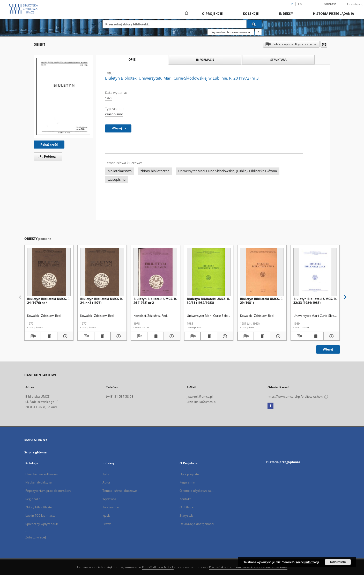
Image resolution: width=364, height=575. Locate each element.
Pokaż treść (49, 144)
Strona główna (35, 452)
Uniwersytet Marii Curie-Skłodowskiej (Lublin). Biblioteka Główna (227, 171)
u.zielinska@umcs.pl (201, 401)
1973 (108, 98)
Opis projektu (189, 474)
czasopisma (116, 179)
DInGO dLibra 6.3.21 (158, 567)
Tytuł (106, 474)
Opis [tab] (132, 59)
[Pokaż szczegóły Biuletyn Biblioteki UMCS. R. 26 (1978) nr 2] (171, 336)
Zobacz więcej (35, 537)
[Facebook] (270, 406)
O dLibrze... (188, 507)
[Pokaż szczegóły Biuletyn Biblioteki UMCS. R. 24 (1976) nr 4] (64, 336)
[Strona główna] (186, 13)
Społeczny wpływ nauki (42, 524)
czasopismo (114, 114)
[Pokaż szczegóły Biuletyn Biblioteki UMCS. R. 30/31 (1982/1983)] (224, 336)
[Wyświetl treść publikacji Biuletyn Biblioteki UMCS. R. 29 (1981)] (262, 336)
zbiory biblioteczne (154, 171)
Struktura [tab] (278, 59)
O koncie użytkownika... (196, 490)
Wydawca (109, 499)
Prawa (107, 524)
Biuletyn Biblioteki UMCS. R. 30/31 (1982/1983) (208, 301)
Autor (106, 482)
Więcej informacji (307, 562)
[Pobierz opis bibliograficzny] (32, 336)
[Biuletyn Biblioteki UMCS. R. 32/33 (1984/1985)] (315, 272)
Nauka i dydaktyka (38, 482)
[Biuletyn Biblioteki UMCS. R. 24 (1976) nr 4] (49, 272)
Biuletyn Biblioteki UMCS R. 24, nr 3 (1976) (101, 301)
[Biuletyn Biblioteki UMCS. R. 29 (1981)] (262, 272)
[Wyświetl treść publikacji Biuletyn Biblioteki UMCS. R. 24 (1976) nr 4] (49, 336)
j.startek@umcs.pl (200, 396)
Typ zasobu (110, 507)
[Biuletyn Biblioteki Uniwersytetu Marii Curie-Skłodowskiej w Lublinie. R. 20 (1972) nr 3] (63, 96)
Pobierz (46, 156)
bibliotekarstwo (120, 171)
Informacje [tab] (205, 59)
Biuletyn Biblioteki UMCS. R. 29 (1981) (261, 301)
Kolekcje (251, 13)
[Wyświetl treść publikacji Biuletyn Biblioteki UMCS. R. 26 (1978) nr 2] (155, 336)
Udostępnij (355, 4)
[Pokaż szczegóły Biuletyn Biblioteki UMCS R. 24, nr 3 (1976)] (118, 336)
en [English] (300, 4)
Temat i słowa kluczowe (119, 490)
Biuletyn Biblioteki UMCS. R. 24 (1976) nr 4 (48, 301)
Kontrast (329, 4)
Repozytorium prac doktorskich (48, 490)
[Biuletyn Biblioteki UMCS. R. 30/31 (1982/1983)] (208, 272)
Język (106, 515)
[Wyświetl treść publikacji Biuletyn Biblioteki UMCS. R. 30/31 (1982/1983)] (209, 336)
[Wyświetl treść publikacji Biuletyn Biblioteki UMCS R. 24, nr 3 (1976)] (102, 336)
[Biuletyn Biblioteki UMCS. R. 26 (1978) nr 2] (155, 272)
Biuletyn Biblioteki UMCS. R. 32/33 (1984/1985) (315, 301)
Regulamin (187, 482)
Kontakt (185, 499)
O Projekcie (212, 13)
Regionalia (33, 499)
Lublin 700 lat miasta (40, 515)
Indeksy (286, 13)
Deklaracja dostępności (197, 524)
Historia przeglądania (333, 13)
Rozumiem (338, 562)
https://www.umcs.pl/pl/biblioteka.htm (298, 396)
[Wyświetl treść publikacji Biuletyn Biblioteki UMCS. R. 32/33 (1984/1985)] (315, 336)
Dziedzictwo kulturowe (41, 474)
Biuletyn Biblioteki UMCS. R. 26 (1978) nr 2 (155, 301)
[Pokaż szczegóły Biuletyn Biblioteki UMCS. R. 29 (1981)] (277, 336)
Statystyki (187, 515)
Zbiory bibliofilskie (38, 507)
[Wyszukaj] (254, 24)
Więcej (328, 349)
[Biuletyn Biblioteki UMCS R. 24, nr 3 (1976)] (102, 272)
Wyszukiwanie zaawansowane (231, 32)
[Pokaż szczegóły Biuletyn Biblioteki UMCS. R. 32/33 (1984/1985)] (331, 336)
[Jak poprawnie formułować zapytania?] (258, 32)
